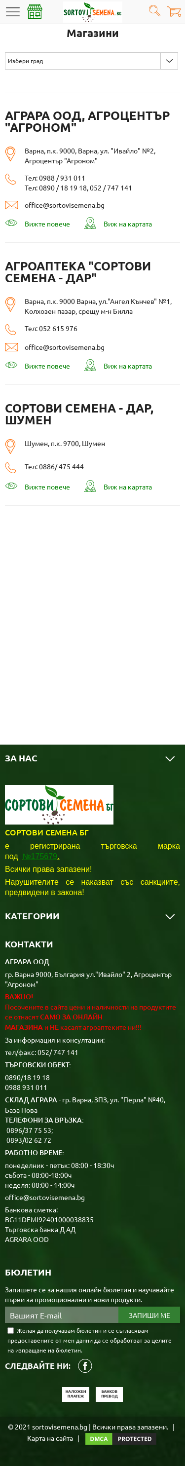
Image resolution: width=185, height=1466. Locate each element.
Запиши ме (149, 1315)
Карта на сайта (50, 1437)
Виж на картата (118, 223)
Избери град (25, 61)
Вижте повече (37, 223)
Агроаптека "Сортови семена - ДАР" (78, 272)
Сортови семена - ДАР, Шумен (79, 414)
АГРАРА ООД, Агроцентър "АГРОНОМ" (87, 121)
